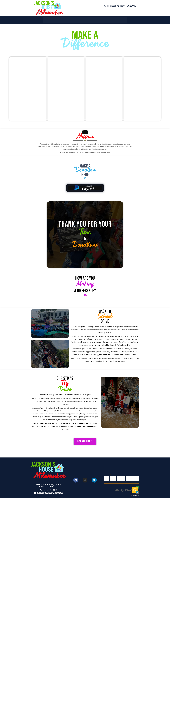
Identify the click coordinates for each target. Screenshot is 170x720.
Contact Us (87, 19)
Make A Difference (112, 19)
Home (51, 19)
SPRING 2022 (134, 493)
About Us (67, 19)
